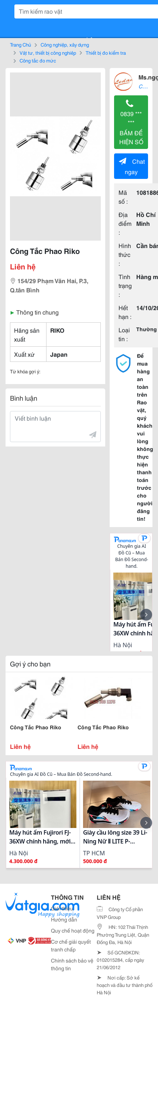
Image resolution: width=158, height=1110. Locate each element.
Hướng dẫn (64, 919)
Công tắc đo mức (38, 60)
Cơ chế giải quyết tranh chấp (71, 945)
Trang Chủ (20, 44)
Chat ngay (132, 166)
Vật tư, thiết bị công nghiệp (48, 52)
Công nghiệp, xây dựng (65, 44)
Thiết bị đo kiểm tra (106, 52)
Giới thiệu (62, 908)
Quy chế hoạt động (73, 930)
